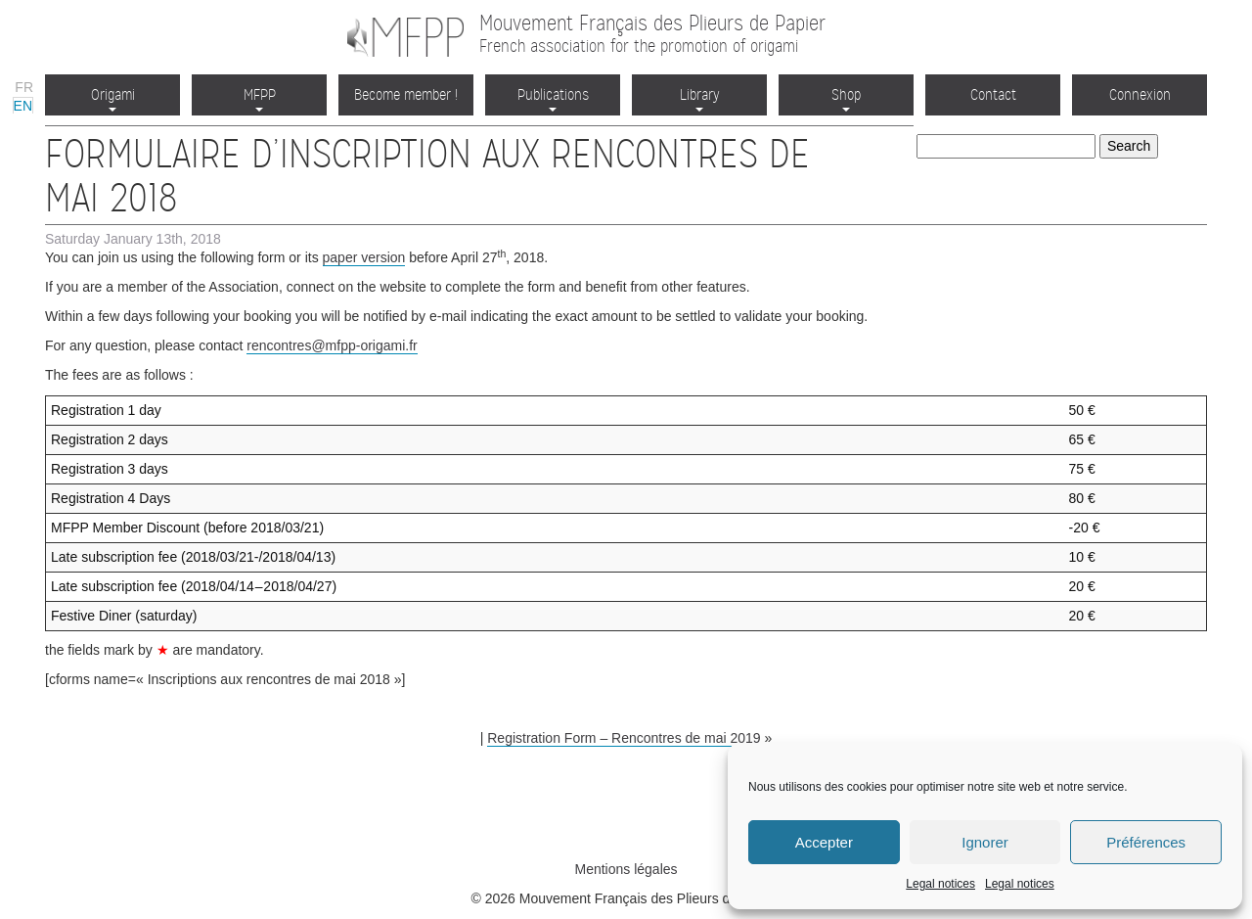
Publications (553, 98)
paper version (364, 257)
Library (700, 98)
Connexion (1140, 94)
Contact (993, 94)
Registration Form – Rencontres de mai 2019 (623, 738)
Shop (846, 98)
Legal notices (940, 884)
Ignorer (984, 842)
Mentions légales (625, 869)
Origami (113, 98)
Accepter (824, 842)
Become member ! (406, 94)
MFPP (260, 98)
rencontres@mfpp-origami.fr (332, 345)
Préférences (1145, 842)
